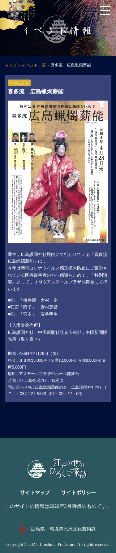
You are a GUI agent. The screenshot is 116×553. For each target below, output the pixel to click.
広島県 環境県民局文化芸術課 (58, 528)
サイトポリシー (78, 492)
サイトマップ (35, 492)
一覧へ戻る (31, 423)
